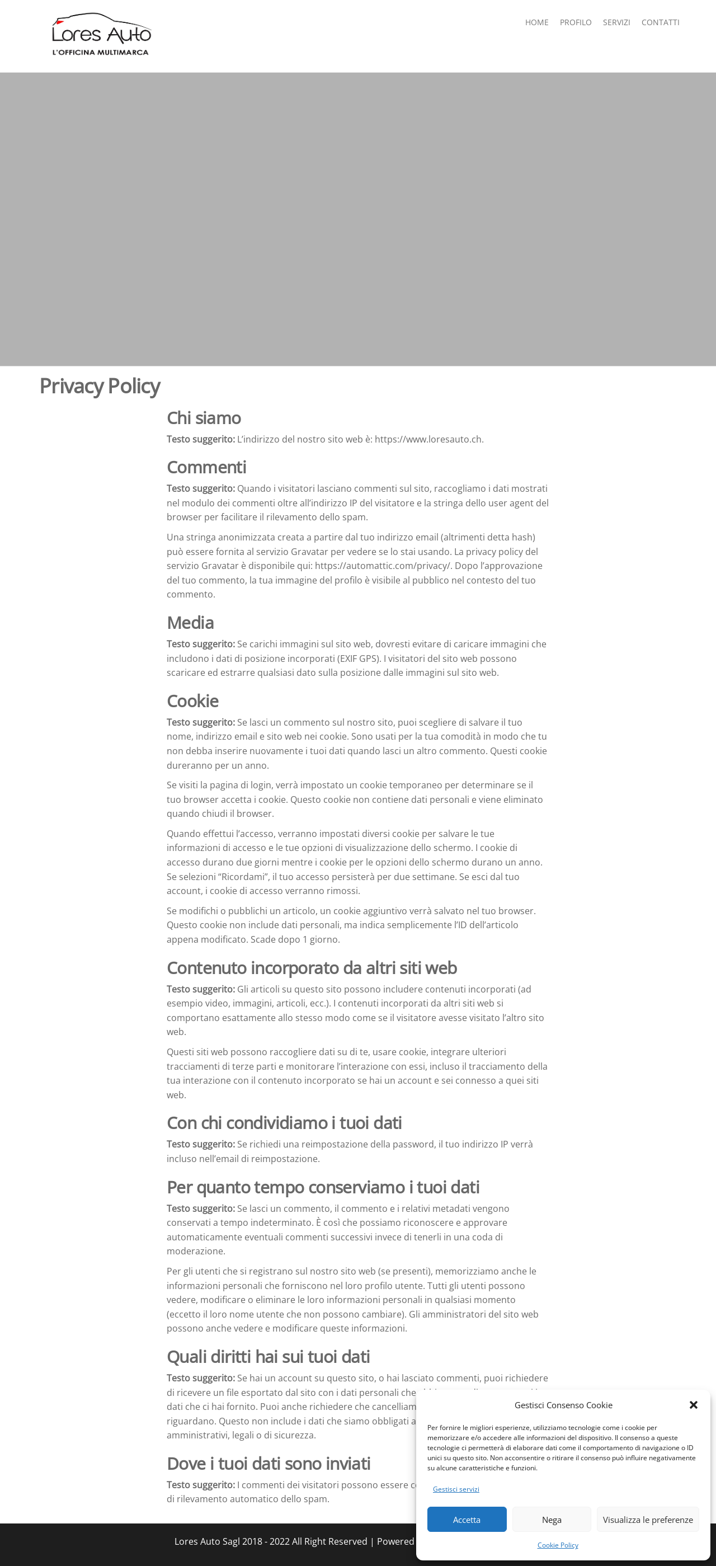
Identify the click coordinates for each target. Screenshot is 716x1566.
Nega (552, 1519)
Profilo (576, 22)
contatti (661, 22)
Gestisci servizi (456, 1489)
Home (537, 22)
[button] (693, 1404)
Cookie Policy (558, 1545)
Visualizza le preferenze (648, 1519)
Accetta (467, 1519)
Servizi (616, 22)
